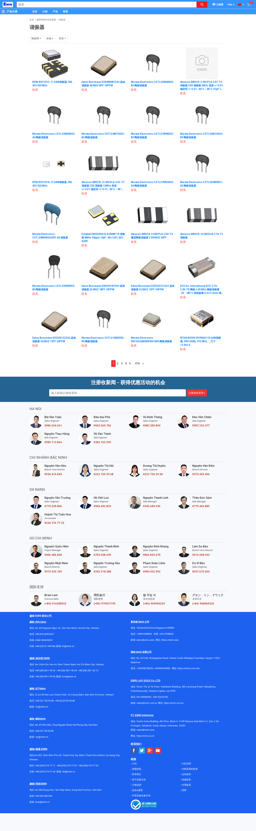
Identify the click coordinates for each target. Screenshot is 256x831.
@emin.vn (43, 737)
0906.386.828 (53, 554)
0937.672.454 (201, 571)
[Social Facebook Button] (134, 750)
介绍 (44, 11)
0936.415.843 (53, 474)
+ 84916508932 (144, 634)
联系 (65, 11)
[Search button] (202, 4)
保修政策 (186, 779)
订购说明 (136, 785)
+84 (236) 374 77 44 (45, 771)
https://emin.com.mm (189, 668)
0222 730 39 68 (103, 474)
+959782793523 (145, 668)
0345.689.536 (151, 506)
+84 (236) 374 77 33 (88, 765)
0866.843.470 (151, 554)
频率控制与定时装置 (46, 19)
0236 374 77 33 (54, 523)
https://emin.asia (170, 640)
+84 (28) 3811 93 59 (67, 670)
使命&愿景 (137, 790)
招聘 (183, 790)
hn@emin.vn (68, 646)
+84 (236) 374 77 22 (67, 765)
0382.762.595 (102, 442)
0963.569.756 (102, 425)
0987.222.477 (201, 425)
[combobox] (105, 4)
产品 (55, 11)
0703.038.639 (102, 554)
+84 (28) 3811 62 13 (88, 670)
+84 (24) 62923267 (44, 634)
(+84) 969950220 (154, 603)
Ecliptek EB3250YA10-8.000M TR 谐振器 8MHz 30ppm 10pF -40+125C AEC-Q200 (103, 238)
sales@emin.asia (145, 640)
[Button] (3, 11)
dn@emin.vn (68, 771)
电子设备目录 (138, 779)
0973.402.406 (201, 474)
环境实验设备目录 (140, 795)
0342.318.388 (102, 571)
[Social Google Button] (150, 750)
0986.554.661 (53, 425)
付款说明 (186, 763)
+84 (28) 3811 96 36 (45, 670)
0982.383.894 (151, 425)
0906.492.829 (102, 506)
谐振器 (62, 19)
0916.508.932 (201, 554)
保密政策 (136, 769)
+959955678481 (162, 668)
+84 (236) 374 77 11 (45, 765)
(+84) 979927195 (104, 603)
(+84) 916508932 (55, 603)
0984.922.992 (151, 571)
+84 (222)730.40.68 (65, 700)
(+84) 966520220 (43, 640)
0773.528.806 (53, 506)
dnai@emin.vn (42, 802)
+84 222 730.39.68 (44, 700)
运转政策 (186, 774)
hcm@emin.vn (69, 676)
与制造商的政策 (189, 769)
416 (137, 363)
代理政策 (186, 785)
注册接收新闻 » (196, 392)
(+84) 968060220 (203, 603)
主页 (34, 11)
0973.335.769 (53, 571)
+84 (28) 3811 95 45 (45, 676)
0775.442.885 (201, 506)
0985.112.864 (53, 442)
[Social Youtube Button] (158, 750)
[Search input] (105, 4)
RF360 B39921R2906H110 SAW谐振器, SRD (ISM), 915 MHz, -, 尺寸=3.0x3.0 (200, 341)
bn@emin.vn (42, 706)
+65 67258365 (166, 634)
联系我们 (136, 774)
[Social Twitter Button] (142, 750)
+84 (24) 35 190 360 (45, 646)
